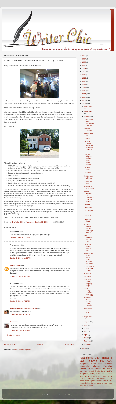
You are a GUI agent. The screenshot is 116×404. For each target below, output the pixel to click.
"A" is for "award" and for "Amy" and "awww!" (88, 228)
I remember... (89, 208)
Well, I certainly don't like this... (88, 238)
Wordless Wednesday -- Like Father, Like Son (88, 302)
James (104, 374)
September (88, 317)
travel (91, 371)
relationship (86, 357)
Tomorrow (87, 276)
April (86, 335)
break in (105, 381)
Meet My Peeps (99, 376)
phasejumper (15, 265)
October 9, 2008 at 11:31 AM (20, 238)
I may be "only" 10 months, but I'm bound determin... (88, 159)
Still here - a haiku (88, 169)
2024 (84, 59)
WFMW (91, 385)
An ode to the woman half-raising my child (89, 122)
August (87, 322)
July (86, 325)
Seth (97, 357)
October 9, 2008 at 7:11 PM (20, 301)
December (88, 106)
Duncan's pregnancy (87, 378)
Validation (87, 173)
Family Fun (100, 369)
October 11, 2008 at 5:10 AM (20, 315)
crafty (91, 383)
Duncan (92, 360)
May (86, 331)
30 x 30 (88, 376)
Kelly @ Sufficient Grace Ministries (23, 308)
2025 (84, 56)
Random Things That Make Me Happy (88, 292)
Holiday (83, 369)
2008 (84, 103)
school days (89, 381)
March (86, 338)
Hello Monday (97, 381)
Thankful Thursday (88, 129)
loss (100, 364)
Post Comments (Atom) (22, 350)
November (88, 111)
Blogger (71, 395)
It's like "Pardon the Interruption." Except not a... (89, 196)
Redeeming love (88, 182)
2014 (84, 84)
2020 (84, 72)
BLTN (110, 376)
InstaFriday (101, 378)
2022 (84, 65)
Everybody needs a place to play (88, 247)
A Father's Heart (87, 220)
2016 (84, 78)
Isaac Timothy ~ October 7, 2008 (89, 268)
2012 (84, 91)
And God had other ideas (89, 187)
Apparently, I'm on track (88, 311)
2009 (84, 100)
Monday (86, 385)
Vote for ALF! (88, 216)
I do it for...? (88, 204)
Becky (12, 322)
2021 (84, 68)
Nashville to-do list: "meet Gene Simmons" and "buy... (88, 258)
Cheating (87, 139)
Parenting (107, 366)
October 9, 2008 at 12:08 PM (20, 258)
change (96, 366)
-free (95, 383)
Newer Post (10, 344)
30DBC (90, 369)
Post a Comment (13, 335)
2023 (84, 62)
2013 (84, 87)
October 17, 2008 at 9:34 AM (20, 330)
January (87, 344)
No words (87, 273)
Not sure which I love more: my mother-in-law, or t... (89, 146)
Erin (102, 361)
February (87, 341)
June (86, 328)
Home (40, 344)
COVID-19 (100, 383)
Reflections (100, 371)
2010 (84, 97)
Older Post (69, 344)
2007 (84, 348)
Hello (87, 383)
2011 (84, 94)
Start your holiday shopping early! (88, 283)
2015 (84, 81)
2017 (84, 75)
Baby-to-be (95, 374)
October (87, 116)
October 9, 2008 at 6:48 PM (20, 276)
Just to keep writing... (88, 177)
